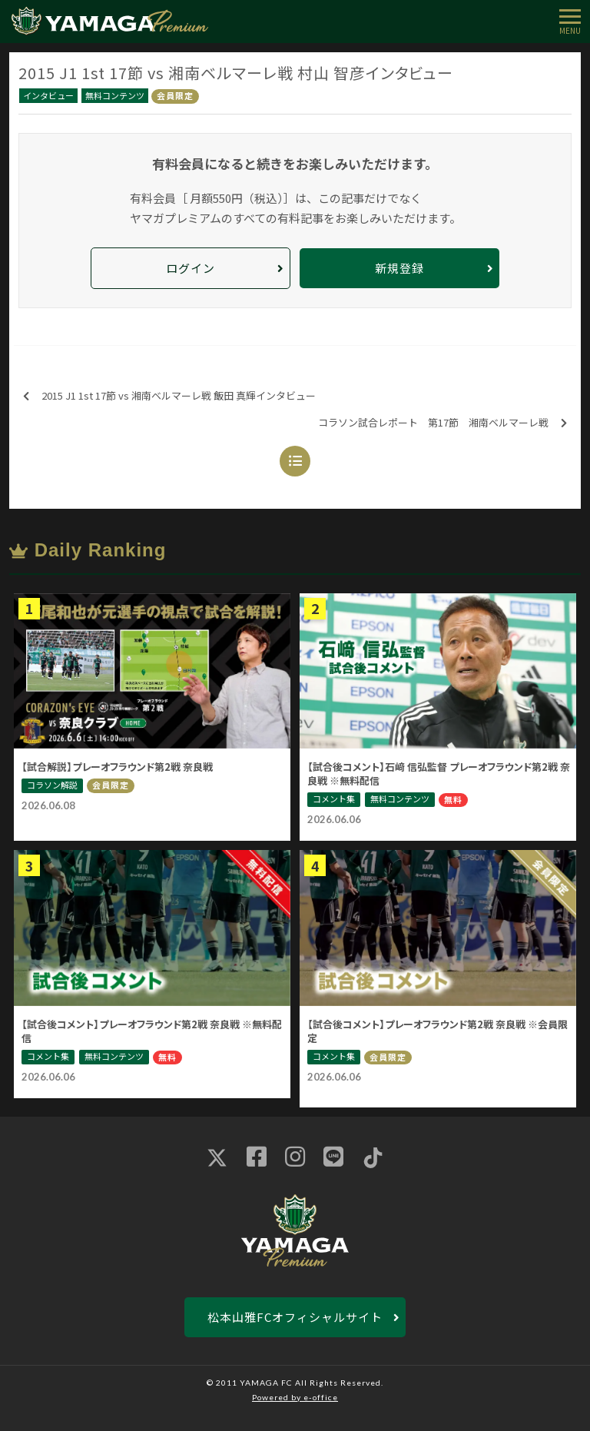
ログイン (190, 268)
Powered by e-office (295, 1397)
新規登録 (399, 268)
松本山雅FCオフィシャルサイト (295, 1317)
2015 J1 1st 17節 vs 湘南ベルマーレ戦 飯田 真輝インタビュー (169, 396)
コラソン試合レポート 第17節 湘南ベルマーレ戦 (442, 423)
